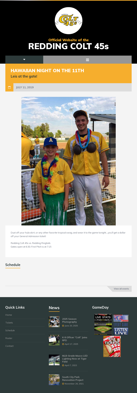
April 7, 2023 (71, 366)
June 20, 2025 (71, 327)
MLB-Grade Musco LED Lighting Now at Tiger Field (75, 360)
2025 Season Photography (69, 322)
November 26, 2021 (74, 385)
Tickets (9, 324)
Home (8, 316)
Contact (9, 347)
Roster (8, 339)
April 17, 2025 (71, 345)
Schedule (10, 332)
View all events (121, 288)
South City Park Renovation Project (72, 380)
